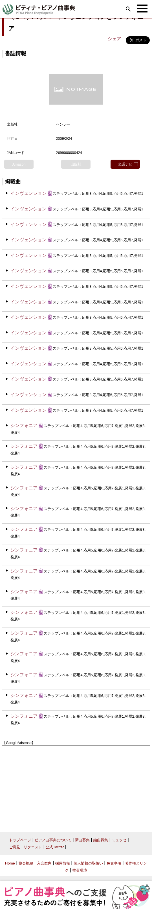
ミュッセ (119, 840)
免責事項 (114, 863)
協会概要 (26, 863)
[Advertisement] (76, 786)
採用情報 (62, 863)
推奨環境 (79, 870)
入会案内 (44, 863)
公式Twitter (55, 847)
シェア (114, 38)
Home (10, 863)
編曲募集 (100, 840)
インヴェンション (28, 193)
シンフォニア (24, 425)
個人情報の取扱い (88, 863)
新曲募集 (82, 840)
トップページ (20, 840)
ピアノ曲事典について (53, 840)
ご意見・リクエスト (25, 847)
